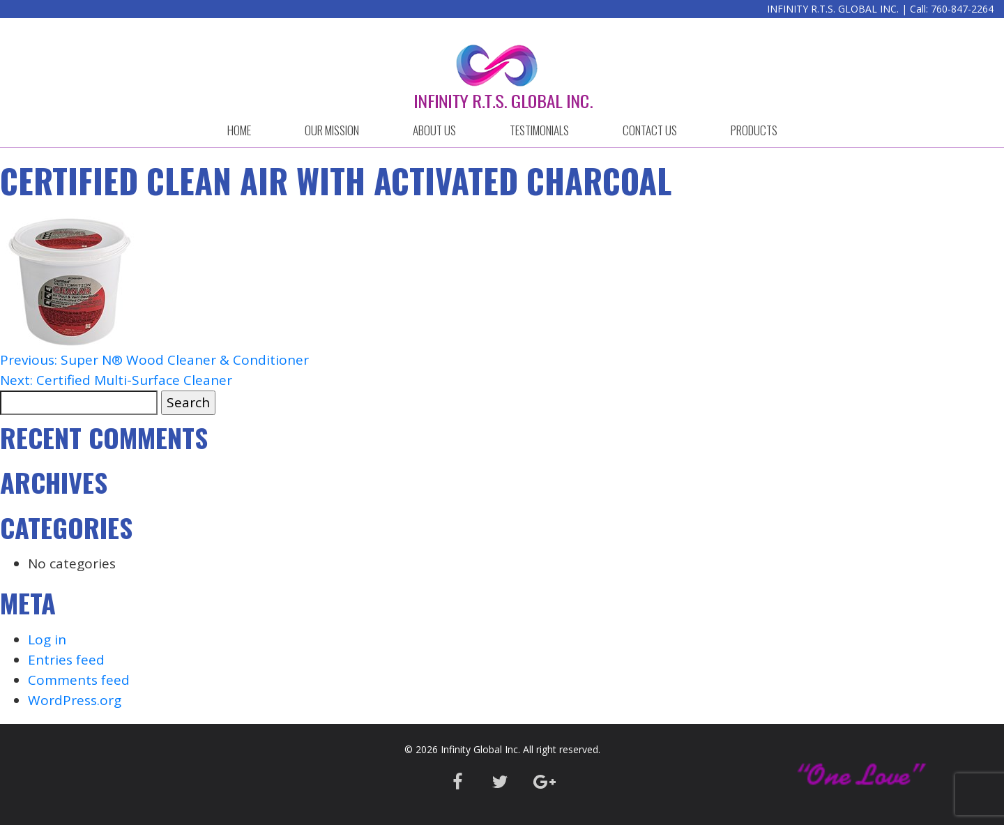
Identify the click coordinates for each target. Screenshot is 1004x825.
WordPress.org (74, 700)
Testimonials (539, 130)
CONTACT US (650, 130)
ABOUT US (434, 130)
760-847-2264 (962, 8)
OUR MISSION (332, 130)
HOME (239, 130)
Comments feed (79, 680)
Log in (47, 639)
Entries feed (66, 660)
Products (754, 130)
